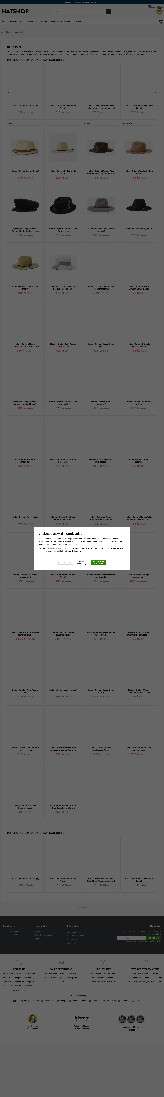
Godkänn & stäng (98, 562)
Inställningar (65, 562)
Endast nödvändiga (82, 562)
